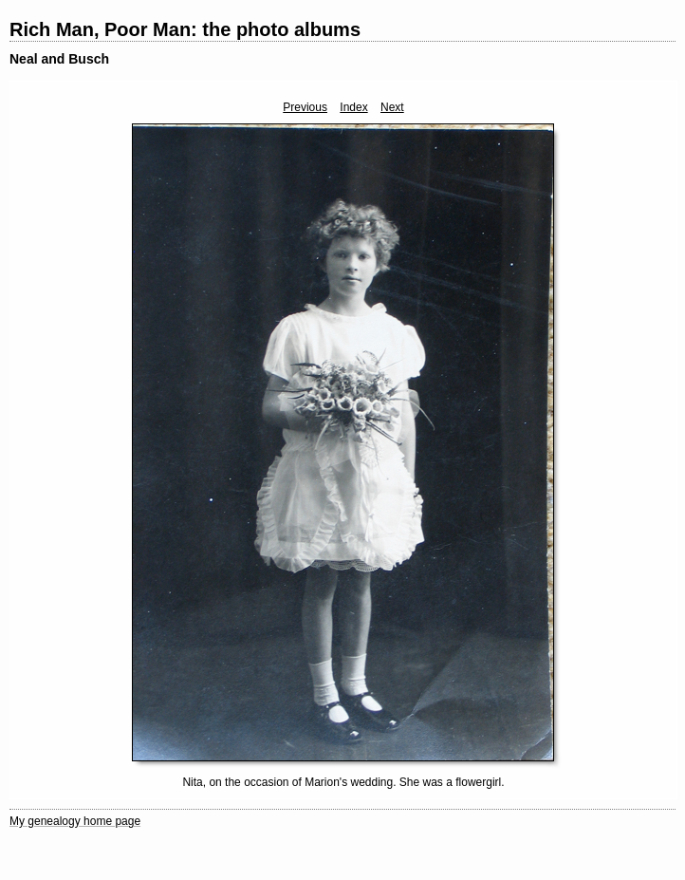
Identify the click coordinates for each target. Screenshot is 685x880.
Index (353, 107)
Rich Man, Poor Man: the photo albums (185, 29)
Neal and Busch (59, 58)
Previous (305, 107)
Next (392, 107)
